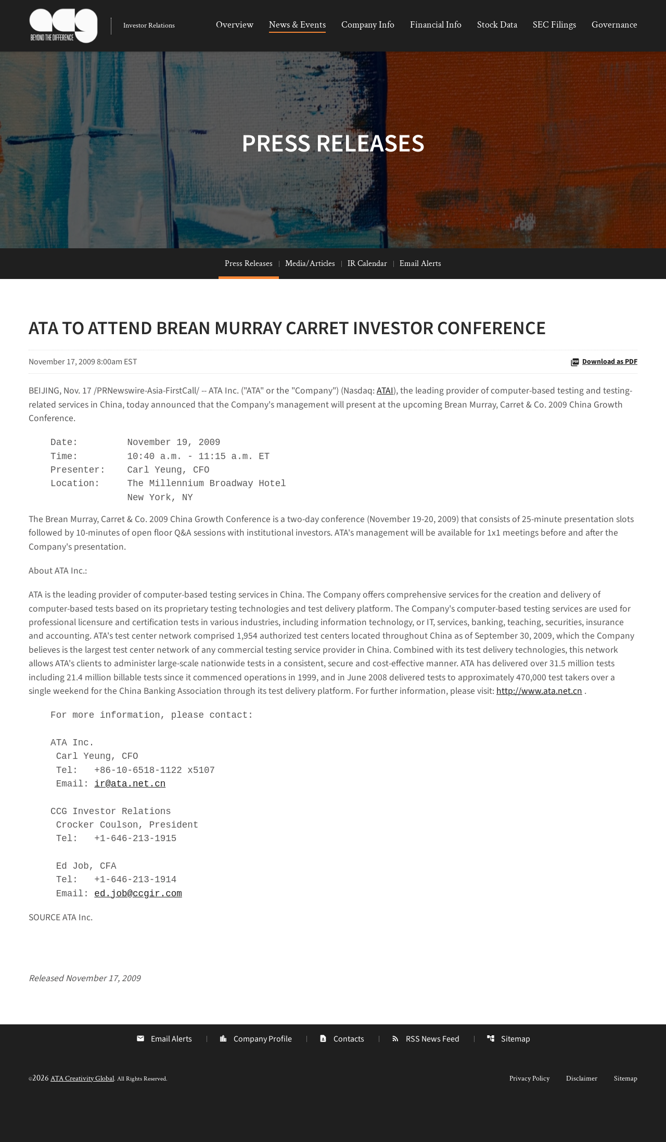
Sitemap (508, 1077)
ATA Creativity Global (82, 1117)
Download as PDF (603, 373)
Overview (234, 25)
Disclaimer (581, 1117)
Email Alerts (420, 275)
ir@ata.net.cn (132, 818)
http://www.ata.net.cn (71, 723)
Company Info (367, 25)
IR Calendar (367, 275)
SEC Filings (554, 25)
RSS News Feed (425, 1077)
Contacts (341, 1077)
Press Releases (249, 275)
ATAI (396, 402)
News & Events (297, 25)
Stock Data (497, 25)
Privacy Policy (529, 1117)
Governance (614, 25)
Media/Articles (310, 275)
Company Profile (255, 1077)
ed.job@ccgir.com (141, 930)
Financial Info (436, 25)
